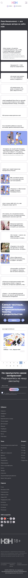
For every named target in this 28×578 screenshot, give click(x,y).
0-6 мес (23, 445)
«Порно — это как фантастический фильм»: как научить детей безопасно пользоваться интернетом (13, 295)
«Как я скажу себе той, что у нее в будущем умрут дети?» (12, 204)
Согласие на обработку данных (12, 565)
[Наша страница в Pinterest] (8, 522)
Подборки (3, 428)
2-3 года (23, 453)
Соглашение (4, 504)
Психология (4, 460)
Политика (3, 510)
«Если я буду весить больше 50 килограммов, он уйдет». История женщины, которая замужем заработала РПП (17, 259)
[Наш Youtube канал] (11, 522)
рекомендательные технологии (14, 573)
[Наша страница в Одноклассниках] (14, 518)
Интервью (3, 431)
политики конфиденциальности (11, 394)
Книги (2, 468)
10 (17, 366)
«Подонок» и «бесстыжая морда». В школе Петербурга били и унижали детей (18, 190)
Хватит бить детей (6, 478)
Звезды (3, 470)
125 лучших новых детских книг (11, 115)
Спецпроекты (4, 492)
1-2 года (23, 450)
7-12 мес (23, 447)
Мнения (3, 426)
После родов (4, 421)
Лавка (9, 6)
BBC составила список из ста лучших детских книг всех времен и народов (17, 179)
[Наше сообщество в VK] (11, 518)
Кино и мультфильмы (7, 465)
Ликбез (3, 416)
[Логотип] (14, 2)
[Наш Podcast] (14, 522)
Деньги (3, 455)
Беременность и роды (7, 418)
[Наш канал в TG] (2, 518)
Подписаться (14, 389)
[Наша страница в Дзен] (2, 522)
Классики (3, 473)
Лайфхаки (3, 413)
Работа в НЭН (4, 494)
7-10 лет (23, 458)
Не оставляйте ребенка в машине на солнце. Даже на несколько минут (13, 126)
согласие (7, 393)
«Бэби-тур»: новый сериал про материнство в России (11, 169)
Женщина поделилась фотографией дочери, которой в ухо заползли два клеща (17, 225)
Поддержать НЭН (6, 499)
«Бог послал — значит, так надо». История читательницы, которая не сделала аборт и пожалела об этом (18, 236)
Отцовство (4, 447)
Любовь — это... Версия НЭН (12, 349)
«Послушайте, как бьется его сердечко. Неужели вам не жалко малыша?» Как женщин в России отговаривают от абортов (17, 270)
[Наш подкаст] (2, 525)
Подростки (24, 460)
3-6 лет (23, 455)
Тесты (2, 434)
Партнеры (3, 436)
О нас (2, 487)
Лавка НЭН (4, 497)
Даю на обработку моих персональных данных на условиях (13, 394)
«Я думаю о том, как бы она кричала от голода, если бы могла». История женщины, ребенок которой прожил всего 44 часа (17, 248)
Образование (4, 463)
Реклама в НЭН (5, 489)
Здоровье (3, 458)
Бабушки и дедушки (6, 453)
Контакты (3, 502)
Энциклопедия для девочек (8, 475)
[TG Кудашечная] (5, 518)
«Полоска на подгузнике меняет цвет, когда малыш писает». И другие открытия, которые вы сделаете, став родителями (13, 283)
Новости (5, 347)
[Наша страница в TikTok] (5, 522)
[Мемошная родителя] (8, 518)
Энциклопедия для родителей (9, 445)
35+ (2, 450)
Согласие (3, 507)
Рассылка (17, 6)
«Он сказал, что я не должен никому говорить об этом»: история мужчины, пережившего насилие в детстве (13, 215)
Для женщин (4, 423)
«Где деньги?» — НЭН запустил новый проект (17, 66)
